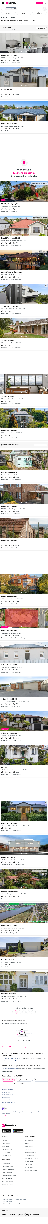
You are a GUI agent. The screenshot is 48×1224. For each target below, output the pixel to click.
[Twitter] (12, 1195)
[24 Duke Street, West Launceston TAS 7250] (24, 987)
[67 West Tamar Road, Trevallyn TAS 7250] (24, 919)
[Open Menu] (3, 3)
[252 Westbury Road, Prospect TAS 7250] (24, 117)
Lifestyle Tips (28, 1164)
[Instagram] (8, 1195)
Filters (8, 13)
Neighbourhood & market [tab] (24, 1080)
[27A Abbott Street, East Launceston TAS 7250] (24, 761)
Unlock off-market (40, 445)
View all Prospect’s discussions (10, 1068)
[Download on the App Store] (7, 1131)
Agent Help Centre (7, 1184)
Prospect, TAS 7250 (10, 17)
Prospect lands (6, 1097)
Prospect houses (6, 1087)
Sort (24, 13)
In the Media (5, 1146)
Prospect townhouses (7, 1094)
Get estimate (41, 28)
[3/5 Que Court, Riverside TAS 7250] (24, 953)
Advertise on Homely (8, 1169)
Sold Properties (29, 1146)
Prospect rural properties (9, 1099)
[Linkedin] (16, 1195)
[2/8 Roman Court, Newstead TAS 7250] (24, 390)
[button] (24, 9)
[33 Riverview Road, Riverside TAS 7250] (24, 197)
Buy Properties (29, 1140)
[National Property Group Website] (4, 1108)
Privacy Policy (7, 1203)
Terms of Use (17, 1203)
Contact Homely (6, 1155)
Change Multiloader (7, 1166)
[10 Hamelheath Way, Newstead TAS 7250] (24, 300)
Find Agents (28, 1149)
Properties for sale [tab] (8, 1080)
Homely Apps (6, 1152)
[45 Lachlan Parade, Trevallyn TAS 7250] (24, 266)
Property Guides (29, 1161)
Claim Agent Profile (7, 1172)
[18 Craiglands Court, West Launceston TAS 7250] (24, 817)
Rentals (27, 1143)
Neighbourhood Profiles (31, 1158)
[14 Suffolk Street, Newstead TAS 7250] (24, 590)
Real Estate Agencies (30, 1152)
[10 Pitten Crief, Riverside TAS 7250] (24, 727)
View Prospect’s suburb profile (10, 1058)
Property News (29, 1167)
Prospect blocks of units (8, 1102)
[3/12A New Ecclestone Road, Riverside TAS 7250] (24, 693)
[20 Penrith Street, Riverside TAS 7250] (24, 534)
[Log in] (45, 3)
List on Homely (6, 1163)
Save (39, 13)
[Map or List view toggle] (44, 8)
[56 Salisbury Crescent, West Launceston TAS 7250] (24, 466)
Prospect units (6, 1092)
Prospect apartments (7, 1089)
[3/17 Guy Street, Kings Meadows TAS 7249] (24, 851)
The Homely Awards (7, 1181)
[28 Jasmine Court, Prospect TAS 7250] (24, 83)
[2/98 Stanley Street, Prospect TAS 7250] (24, 49)
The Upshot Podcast (7, 1178)
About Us (4, 1140)
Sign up (39, 3)
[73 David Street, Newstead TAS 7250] (24, 424)
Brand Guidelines (7, 1149)
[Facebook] (4, 1195)
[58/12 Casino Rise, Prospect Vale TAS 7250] (24, 500)
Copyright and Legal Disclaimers (10, 1115)
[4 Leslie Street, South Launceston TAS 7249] (24, 232)
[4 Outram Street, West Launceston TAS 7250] (24, 885)
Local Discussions (29, 1155)
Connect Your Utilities (31, 1170)
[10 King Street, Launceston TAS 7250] (24, 658)
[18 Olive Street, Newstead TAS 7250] (24, 624)
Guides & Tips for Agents (9, 1175)
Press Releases (6, 1143)
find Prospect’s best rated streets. (11, 1061)
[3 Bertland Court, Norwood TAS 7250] (24, 334)
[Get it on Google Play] (18, 1131)
